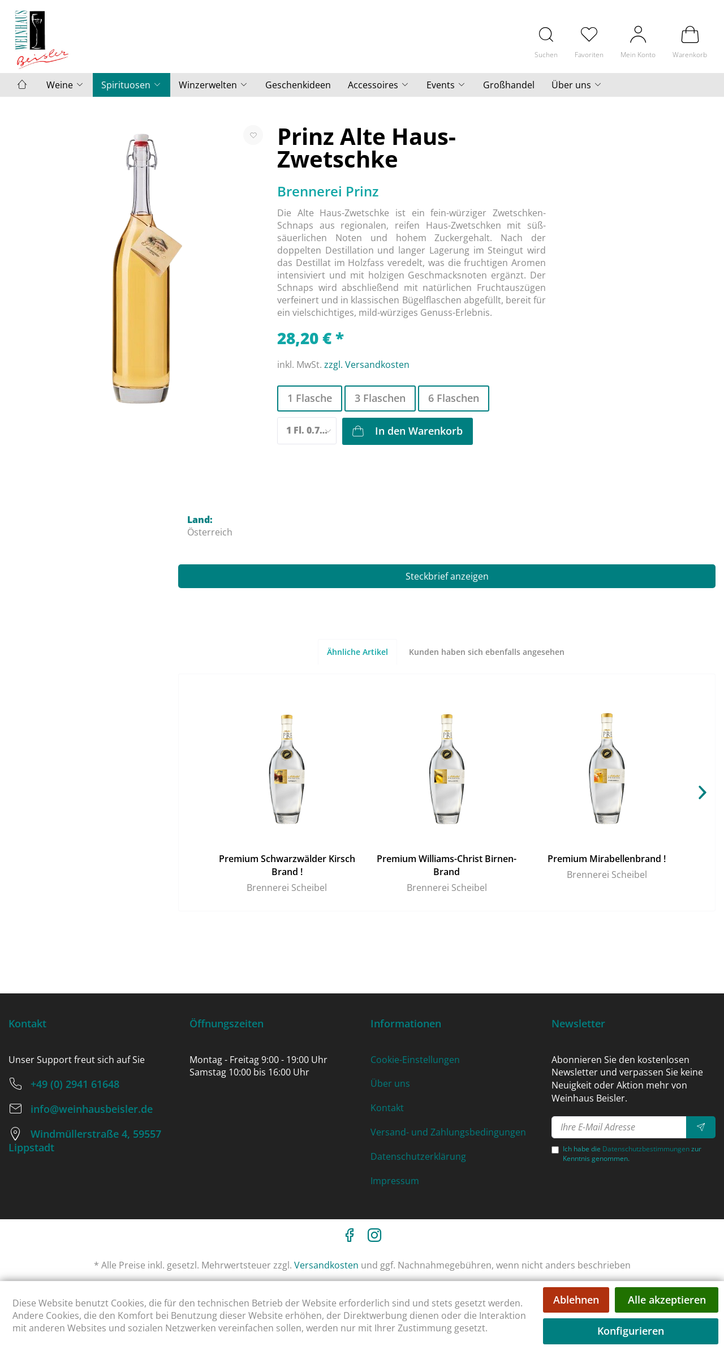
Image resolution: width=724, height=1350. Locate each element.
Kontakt (387, 1108)
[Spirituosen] (131, 85)
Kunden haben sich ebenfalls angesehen (486, 651)
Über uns (390, 1083)
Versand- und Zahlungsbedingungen (448, 1132)
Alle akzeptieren (667, 1299)
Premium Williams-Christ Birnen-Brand (446, 865)
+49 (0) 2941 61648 (75, 1084)
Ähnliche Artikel (357, 651)
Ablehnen (576, 1299)
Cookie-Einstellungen (415, 1059)
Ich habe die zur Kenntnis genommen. (632, 1153)
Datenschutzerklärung (418, 1156)
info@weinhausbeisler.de (92, 1109)
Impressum (394, 1181)
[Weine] (65, 85)
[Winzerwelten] (213, 85)
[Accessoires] (378, 85)
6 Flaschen (453, 398)
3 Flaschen (380, 398)
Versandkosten (326, 1265)
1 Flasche (309, 398)
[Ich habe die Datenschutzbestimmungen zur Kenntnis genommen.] (555, 1150)
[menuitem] (546, 41)
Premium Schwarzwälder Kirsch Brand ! (287, 865)
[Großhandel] (509, 85)
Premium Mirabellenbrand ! (607, 858)
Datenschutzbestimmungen (645, 1149)
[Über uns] (577, 85)
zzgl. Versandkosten (367, 364)
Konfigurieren (630, 1331)
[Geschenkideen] (298, 85)
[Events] (446, 85)
